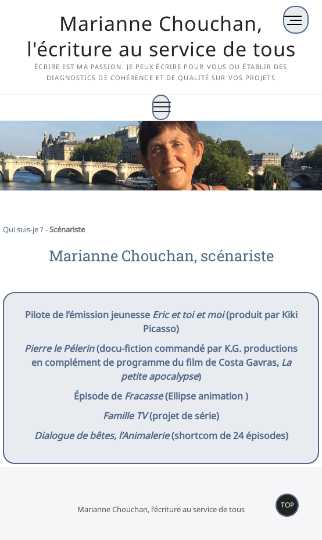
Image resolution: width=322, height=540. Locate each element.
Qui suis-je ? (23, 229)
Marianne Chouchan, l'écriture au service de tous (161, 36)
